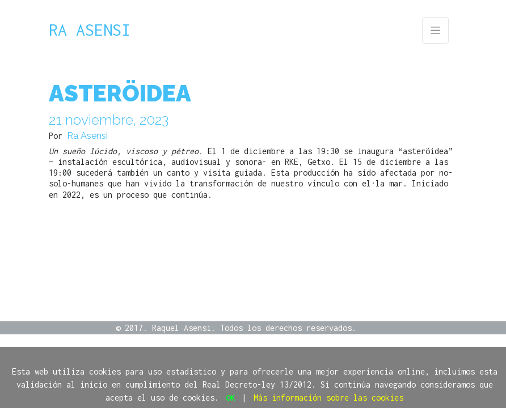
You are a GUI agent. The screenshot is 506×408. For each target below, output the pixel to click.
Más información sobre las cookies (328, 397)
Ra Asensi (89, 29)
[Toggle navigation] (435, 30)
